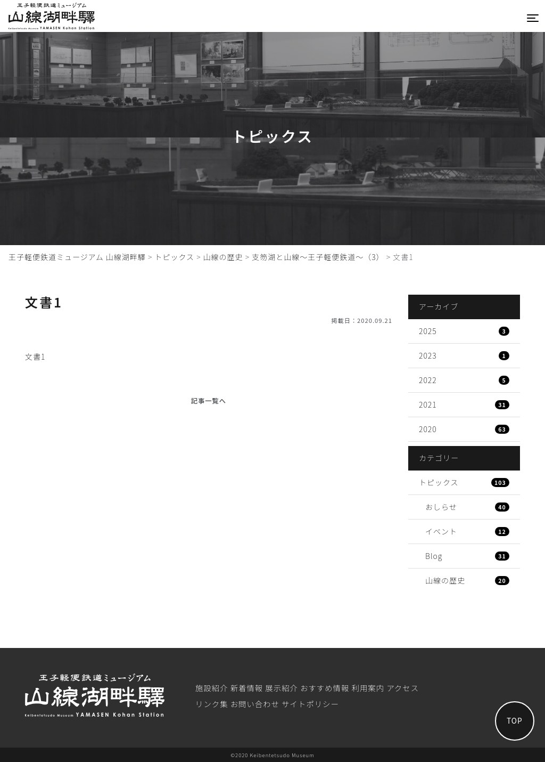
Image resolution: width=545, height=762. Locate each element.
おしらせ (467, 506)
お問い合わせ (254, 703)
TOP (510, 716)
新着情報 (246, 687)
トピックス (464, 482)
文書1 (35, 356)
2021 (464, 404)
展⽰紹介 (281, 687)
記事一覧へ (208, 401)
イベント (467, 531)
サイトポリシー (310, 703)
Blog (467, 555)
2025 (464, 331)
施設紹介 (211, 687)
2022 (464, 380)
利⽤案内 (368, 687)
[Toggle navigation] (533, 18)
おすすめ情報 (324, 687)
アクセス (402, 687)
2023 (464, 355)
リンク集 (211, 703)
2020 (464, 429)
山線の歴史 (467, 580)
